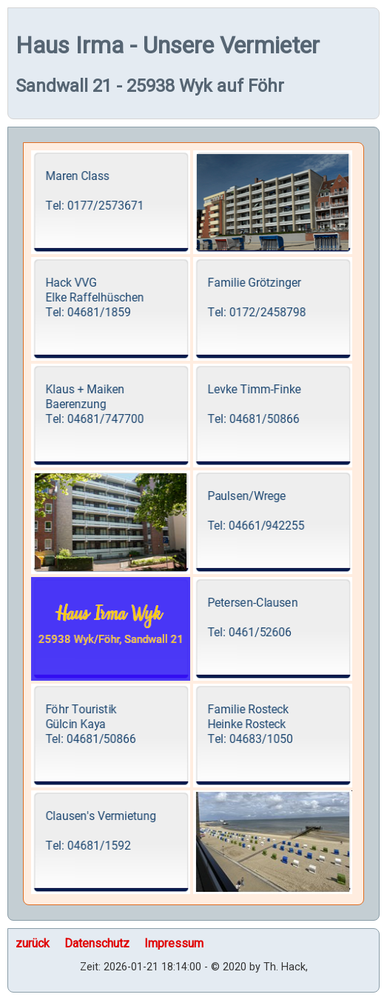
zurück (33, 943)
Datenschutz (96, 943)
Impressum (173, 943)
